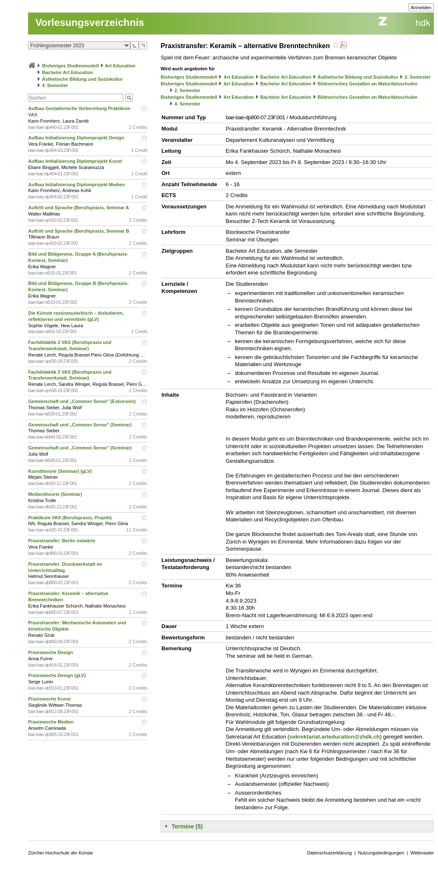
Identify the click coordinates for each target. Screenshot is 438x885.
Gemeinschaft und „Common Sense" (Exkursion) (82, 401)
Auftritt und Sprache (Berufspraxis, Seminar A (79, 207)
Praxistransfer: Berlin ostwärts (62, 540)
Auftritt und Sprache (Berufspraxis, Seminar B (79, 230)
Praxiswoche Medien (51, 721)
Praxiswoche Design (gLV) (57, 675)
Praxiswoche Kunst (50, 698)
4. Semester (55, 85)
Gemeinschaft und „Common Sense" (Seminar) (80, 424)
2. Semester (417, 77)
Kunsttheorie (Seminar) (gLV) (60, 471)
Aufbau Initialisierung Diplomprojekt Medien (77, 184)
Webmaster (422, 852)
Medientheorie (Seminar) (55, 494)
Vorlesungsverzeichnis (89, 22)
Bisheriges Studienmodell (70, 65)
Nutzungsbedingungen (381, 852)
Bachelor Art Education (67, 72)
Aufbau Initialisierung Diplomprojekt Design (76, 137)
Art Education (120, 65)
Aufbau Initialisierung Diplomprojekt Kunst (75, 161)
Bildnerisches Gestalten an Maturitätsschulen (367, 83)
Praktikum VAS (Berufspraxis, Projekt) (70, 517)
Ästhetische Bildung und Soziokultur (82, 79)
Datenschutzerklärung (329, 852)
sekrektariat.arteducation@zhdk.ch (334, 737)
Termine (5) (186, 826)
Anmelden (421, 7)
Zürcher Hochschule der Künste (60, 852)
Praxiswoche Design (51, 652)
